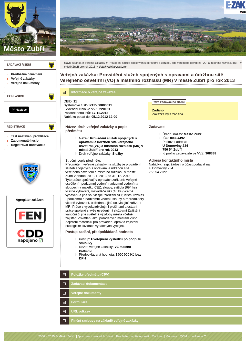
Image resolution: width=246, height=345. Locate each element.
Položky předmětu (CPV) (90, 274)
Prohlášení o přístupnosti (132, 336)
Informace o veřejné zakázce (93, 92)
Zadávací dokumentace (89, 284)
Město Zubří (24, 27)
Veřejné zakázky (23, 78)
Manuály (171, 336)
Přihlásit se (19, 109)
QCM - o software (191, 336)
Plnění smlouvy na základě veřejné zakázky (104, 320)
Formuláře (79, 302)
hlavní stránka (72, 62)
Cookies (157, 336)
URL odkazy (80, 311)
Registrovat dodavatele (28, 145)
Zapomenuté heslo (24, 140)
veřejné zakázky (95, 62)
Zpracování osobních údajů (95, 336)
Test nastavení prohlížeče (30, 136)
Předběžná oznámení (26, 74)
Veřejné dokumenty (25, 83)
